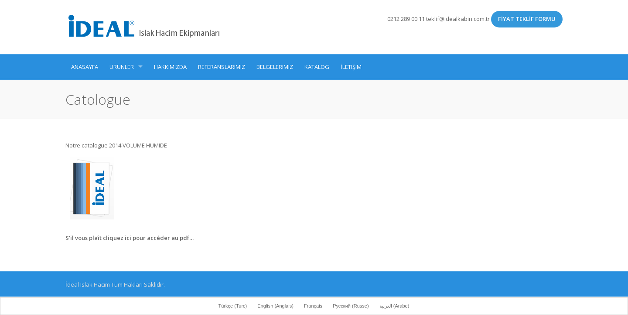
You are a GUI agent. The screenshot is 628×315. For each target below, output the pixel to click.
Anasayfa (84, 67)
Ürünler (121, 67)
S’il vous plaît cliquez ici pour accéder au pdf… (129, 238)
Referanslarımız (221, 67)
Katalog (316, 67)
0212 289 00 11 (406, 19)
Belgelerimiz (274, 67)
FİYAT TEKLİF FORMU (527, 19)
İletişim (351, 67)
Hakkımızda (170, 67)
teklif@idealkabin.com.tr (458, 19)
